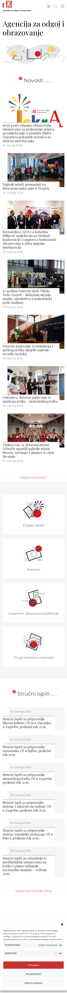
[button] (62, 925)
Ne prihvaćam (33, 974)
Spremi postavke (33, 983)
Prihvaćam (33, 965)
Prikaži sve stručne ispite (34, 891)
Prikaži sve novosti (33, 477)
